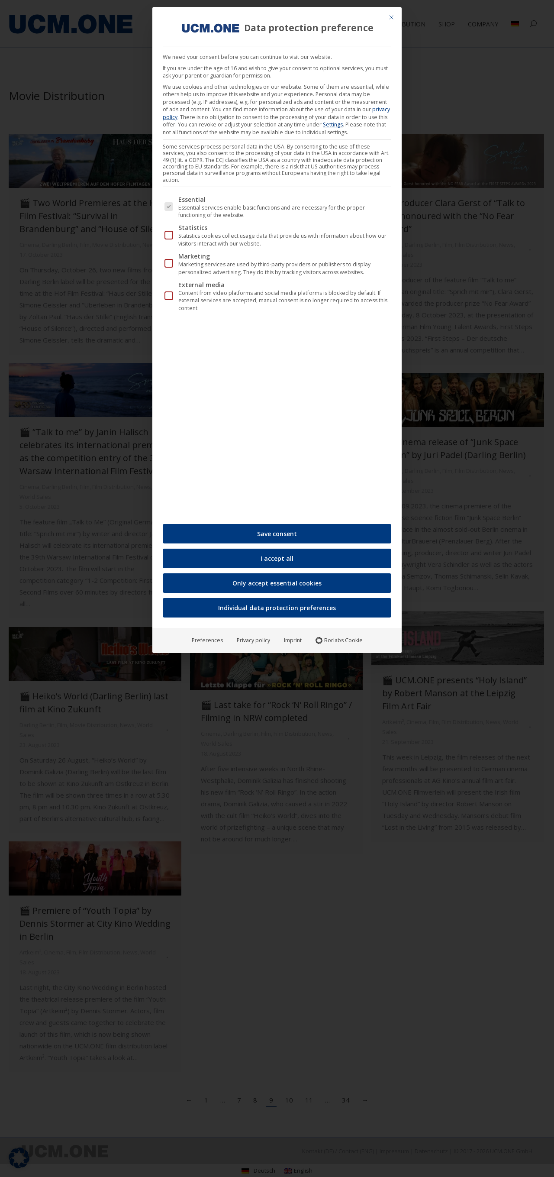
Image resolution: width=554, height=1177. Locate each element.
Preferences (207, 640)
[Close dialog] (391, 17)
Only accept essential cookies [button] (277, 583)
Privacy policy (253, 640)
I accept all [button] (277, 558)
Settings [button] (333, 124)
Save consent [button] (277, 534)
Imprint (293, 640)
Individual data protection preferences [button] (277, 608)
